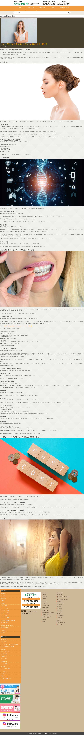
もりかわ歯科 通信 (5, 668)
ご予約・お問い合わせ (6, 678)
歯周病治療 (3, 598)
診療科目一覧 (4, 593)
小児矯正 (3, 632)
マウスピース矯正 (5, 618)
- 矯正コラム (4, 673)
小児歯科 (3, 630)
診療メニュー (42, 8)
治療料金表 (3, 656)
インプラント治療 (5, 610)
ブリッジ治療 (4, 615)
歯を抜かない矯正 (5, 627)
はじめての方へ (4, 639)
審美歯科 (3, 603)
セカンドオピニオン (5, 651)
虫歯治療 (3, 596)
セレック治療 (4, 605)
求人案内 (3, 666)
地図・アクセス (4, 676)
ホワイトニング (4, 608)
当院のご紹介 (31, 8)
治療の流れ (3, 649)
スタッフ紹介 (4, 642)
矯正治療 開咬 (4, 622)
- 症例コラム (4, 671)
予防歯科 (3, 601)
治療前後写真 (4, 659)
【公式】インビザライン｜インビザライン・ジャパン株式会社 (18, 326)
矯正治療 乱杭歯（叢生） (7, 625)
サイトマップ (4, 681)
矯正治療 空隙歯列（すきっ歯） (8, 620)
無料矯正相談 (4, 654)
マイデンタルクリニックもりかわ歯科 (9, 644)
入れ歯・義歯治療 (5, 613)
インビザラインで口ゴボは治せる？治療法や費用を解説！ (24, 44)
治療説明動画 (4, 661)
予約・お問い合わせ (64, 8)
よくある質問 (4, 664)
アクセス (53, 8)
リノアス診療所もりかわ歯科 (7, 646)
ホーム (19, 8)
